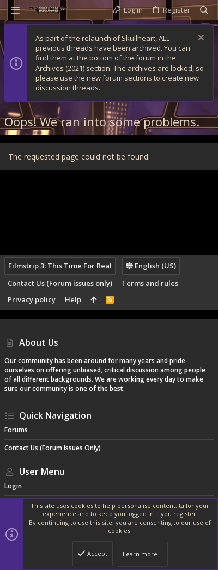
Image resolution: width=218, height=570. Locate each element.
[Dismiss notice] (199, 39)
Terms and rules (150, 283)
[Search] (204, 10)
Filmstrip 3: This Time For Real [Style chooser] (60, 266)
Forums (16, 429)
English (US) (151, 266)
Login (13, 486)
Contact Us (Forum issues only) (60, 283)
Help (73, 299)
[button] (15, 10)
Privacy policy (32, 299)
